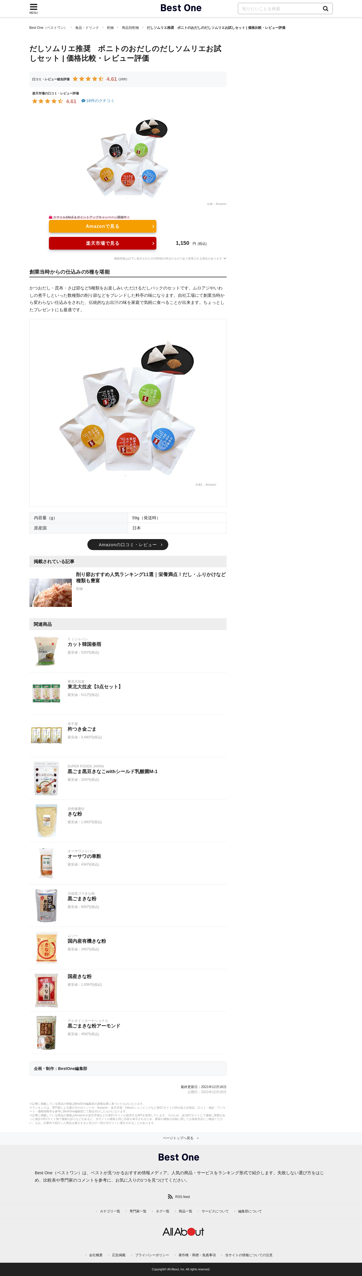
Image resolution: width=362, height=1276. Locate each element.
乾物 (110, 28)
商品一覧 (185, 1211)
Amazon (221, 204)
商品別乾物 (130, 28)
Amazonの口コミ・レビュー (128, 544)
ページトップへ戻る (178, 1138)
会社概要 (96, 1255)
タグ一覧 (162, 1211)
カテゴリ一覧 (110, 1211)
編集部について (250, 1211)
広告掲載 (119, 1255)
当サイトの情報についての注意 (249, 1255)
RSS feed (182, 1197)
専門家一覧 (138, 1211)
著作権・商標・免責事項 (197, 1255)
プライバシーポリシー (152, 1255)
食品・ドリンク (87, 28)
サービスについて (215, 1211)
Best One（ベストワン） (48, 28)
